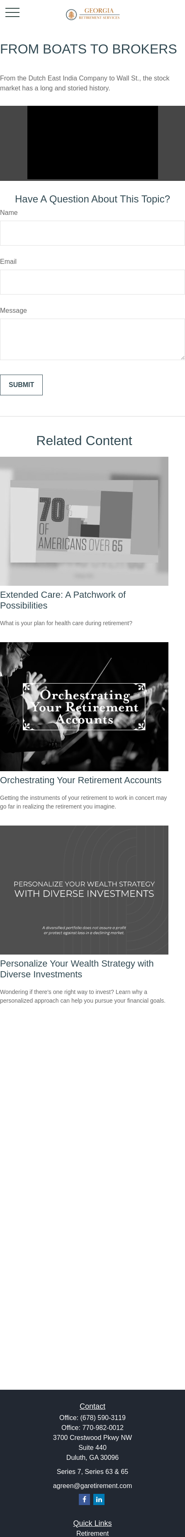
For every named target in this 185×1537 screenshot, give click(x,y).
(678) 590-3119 (102, 1417)
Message (13, 310)
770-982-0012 (103, 1427)
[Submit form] (21, 385)
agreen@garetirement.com (92, 1485)
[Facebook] (84, 1499)
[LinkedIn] (99, 1499)
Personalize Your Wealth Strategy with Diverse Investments (77, 968)
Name (9, 212)
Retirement (92, 1533)
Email (8, 261)
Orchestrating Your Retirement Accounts (80, 780)
